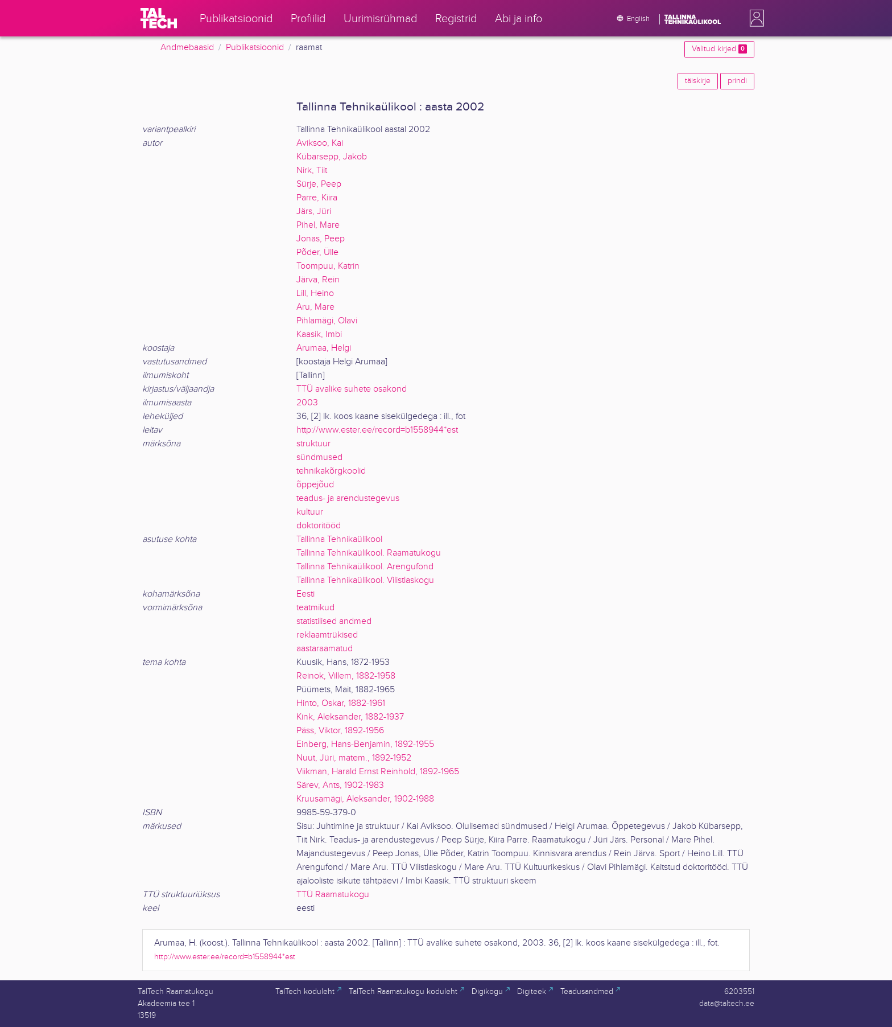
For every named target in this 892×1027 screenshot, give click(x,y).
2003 (307, 402)
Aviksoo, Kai (319, 143)
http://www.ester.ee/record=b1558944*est (377, 430)
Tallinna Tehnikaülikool (339, 539)
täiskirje (698, 80)
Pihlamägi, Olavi (326, 320)
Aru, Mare (315, 307)
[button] (754, 18)
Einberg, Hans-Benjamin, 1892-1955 (365, 744)
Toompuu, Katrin (328, 266)
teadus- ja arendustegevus (347, 498)
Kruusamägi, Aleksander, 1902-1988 (365, 799)
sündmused (319, 457)
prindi (737, 80)
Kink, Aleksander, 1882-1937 (350, 717)
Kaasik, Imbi (319, 334)
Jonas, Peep (320, 238)
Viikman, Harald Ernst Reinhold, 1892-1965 (377, 771)
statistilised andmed (333, 621)
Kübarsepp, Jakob (331, 156)
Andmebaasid (187, 47)
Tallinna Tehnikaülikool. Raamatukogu (368, 553)
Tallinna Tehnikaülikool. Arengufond (364, 566)
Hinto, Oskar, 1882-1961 (340, 703)
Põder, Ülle (317, 252)
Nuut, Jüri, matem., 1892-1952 (353, 758)
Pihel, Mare (318, 225)
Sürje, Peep (318, 184)
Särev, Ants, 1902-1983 (340, 785)
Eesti (305, 594)
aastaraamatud (324, 648)
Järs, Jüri (313, 211)
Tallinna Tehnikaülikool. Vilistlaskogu (365, 580)
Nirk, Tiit (311, 170)
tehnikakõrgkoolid (331, 471)
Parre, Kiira (316, 197)
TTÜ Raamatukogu (332, 894)
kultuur (309, 512)
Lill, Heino (315, 293)
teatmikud (315, 607)
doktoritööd (318, 525)
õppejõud (315, 484)
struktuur (313, 443)
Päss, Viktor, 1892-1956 (340, 730)
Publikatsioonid (255, 47)
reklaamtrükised (327, 635)
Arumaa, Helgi (323, 348)
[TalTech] (159, 18)
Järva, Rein (318, 279)
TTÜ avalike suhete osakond (351, 389)
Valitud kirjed (719, 49)
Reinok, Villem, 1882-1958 (345, 676)
